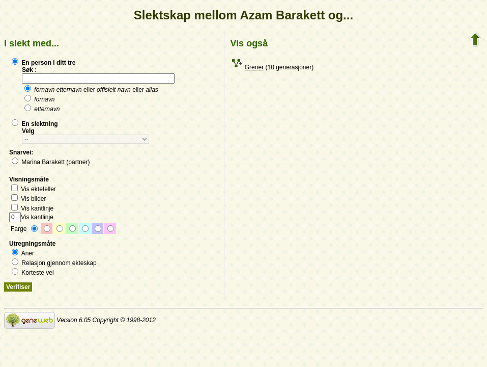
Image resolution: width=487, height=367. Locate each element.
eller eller (91, 89)
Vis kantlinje (32, 208)
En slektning (35, 123)
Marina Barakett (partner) (51, 162)
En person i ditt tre (43, 62)
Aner (23, 253)
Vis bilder (28, 198)
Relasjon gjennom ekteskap (54, 263)
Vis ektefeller (33, 189)
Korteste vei (33, 272)
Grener (254, 67)
